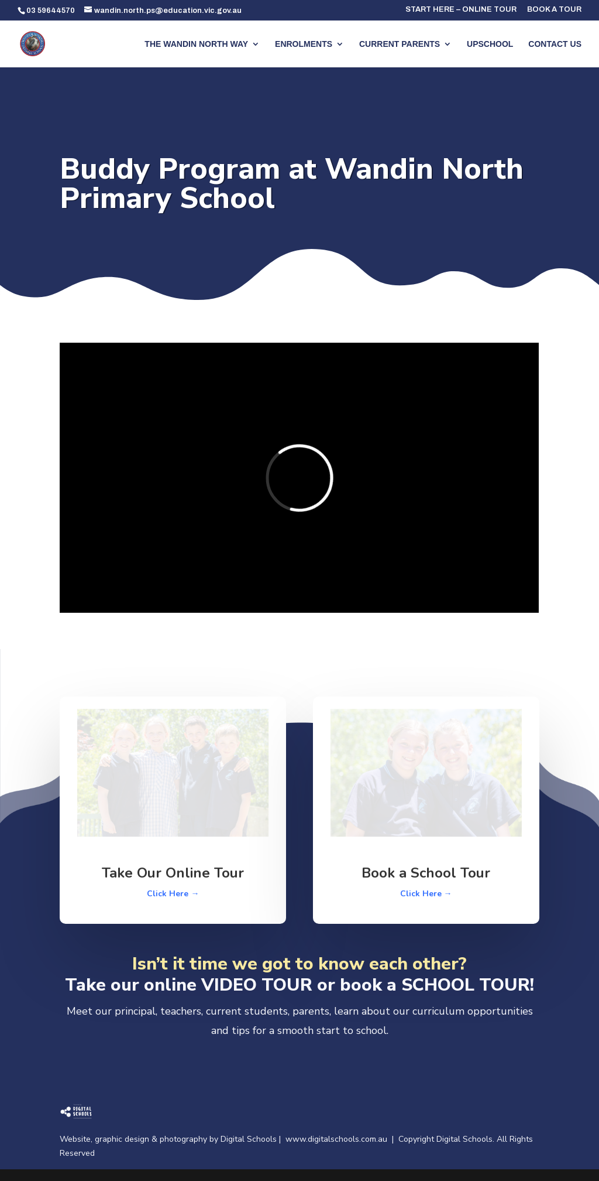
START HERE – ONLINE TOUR (461, 9)
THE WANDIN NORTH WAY (196, 44)
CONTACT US (554, 44)
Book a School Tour (426, 872)
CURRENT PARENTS (399, 44)
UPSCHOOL (490, 44)
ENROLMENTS (303, 44)
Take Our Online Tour (173, 872)
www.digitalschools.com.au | (341, 1139)
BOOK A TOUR (554, 9)
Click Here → (173, 893)
